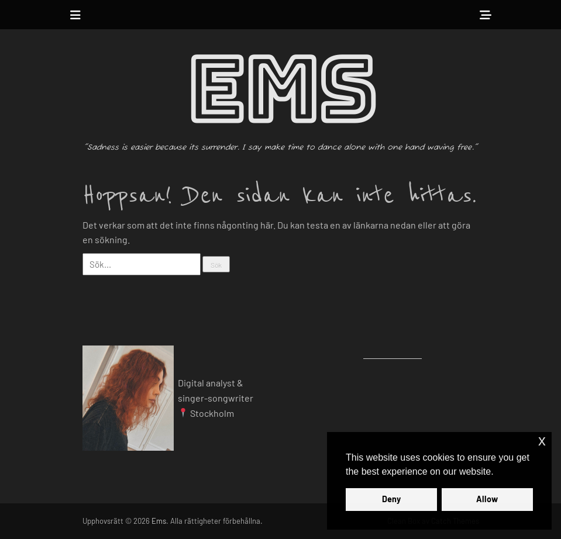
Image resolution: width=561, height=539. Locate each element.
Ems (280, 90)
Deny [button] (391, 499)
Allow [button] (487, 499)
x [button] (542, 440)
